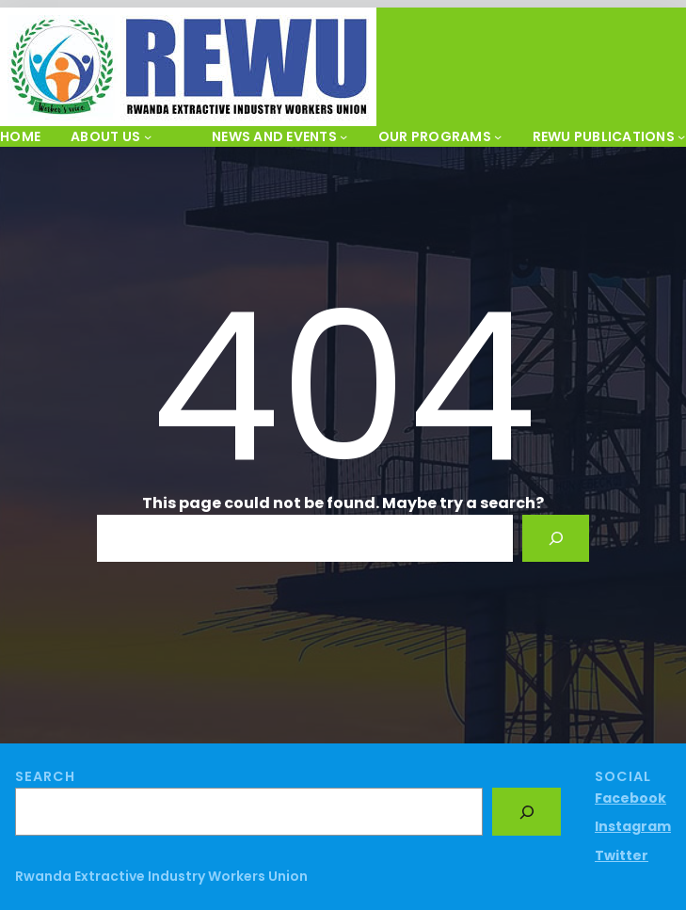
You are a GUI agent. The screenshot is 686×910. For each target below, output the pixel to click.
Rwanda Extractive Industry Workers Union (161, 876)
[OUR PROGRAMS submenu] (498, 136)
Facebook (630, 798)
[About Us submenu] (148, 136)
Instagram (633, 826)
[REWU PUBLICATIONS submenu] (681, 136)
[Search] (555, 538)
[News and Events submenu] (343, 136)
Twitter (621, 855)
